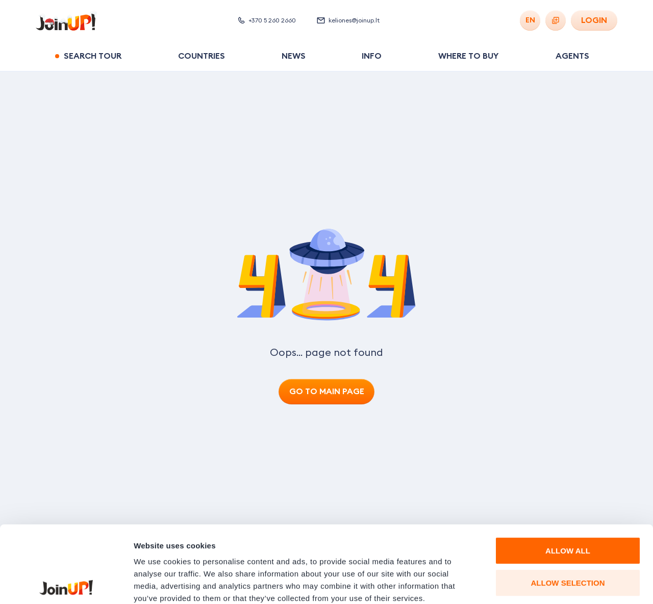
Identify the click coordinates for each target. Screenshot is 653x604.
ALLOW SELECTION (568, 506)
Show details (535, 583)
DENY (568, 538)
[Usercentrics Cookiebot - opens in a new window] (66, 584)
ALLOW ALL (567, 474)
